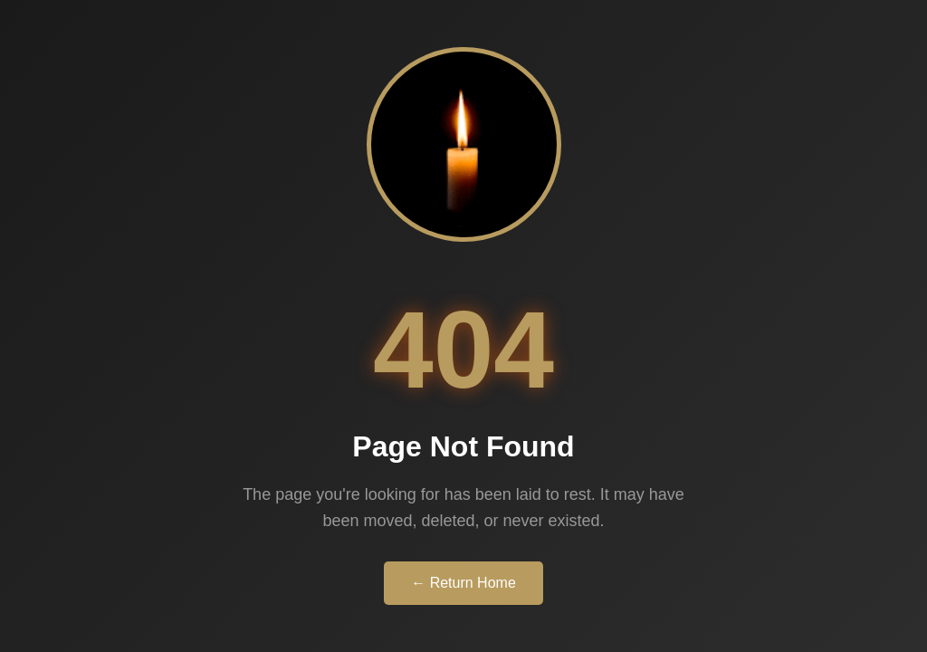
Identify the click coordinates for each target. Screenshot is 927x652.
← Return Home (463, 582)
